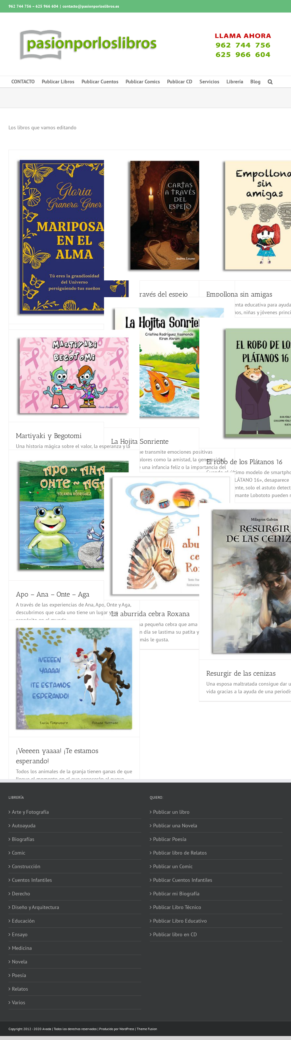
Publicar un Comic (173, 866)
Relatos (20, 989)
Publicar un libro (171, 812)
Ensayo (20, 934)
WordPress (126, 1029)
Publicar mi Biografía (176, 893)
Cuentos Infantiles (32, 880)
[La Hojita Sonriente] (169, 362)
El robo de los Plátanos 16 (244, 462)
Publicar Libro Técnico (177, 907)
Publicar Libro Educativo (180, 921)
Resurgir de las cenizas (241, 673)
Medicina (22, 948)
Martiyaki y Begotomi (49, 436)
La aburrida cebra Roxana (150, 614)
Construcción (26, 866)
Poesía (19, 975)
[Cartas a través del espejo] (169, 215)
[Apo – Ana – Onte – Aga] (74, 515)
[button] (270, 81)
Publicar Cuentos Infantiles (182, 880)
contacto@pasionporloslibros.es (91, 6)
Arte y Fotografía (30, 812)
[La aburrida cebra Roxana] (169, 536)
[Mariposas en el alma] (74, 237)
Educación (23, 921)
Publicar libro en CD (175, 934)
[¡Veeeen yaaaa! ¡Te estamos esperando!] (74, 678)
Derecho (21, 893)
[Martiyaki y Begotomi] (74, 376)
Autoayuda (24, 825)
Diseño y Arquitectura (35, 907)
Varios (18, 1002)
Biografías (23, 839)
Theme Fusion (147, 1029)
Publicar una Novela (175, 825)
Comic (18, 852)
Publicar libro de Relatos (180, 852)
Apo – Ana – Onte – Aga (53, 594)
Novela (19, 961)
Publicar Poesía (169, 839)
